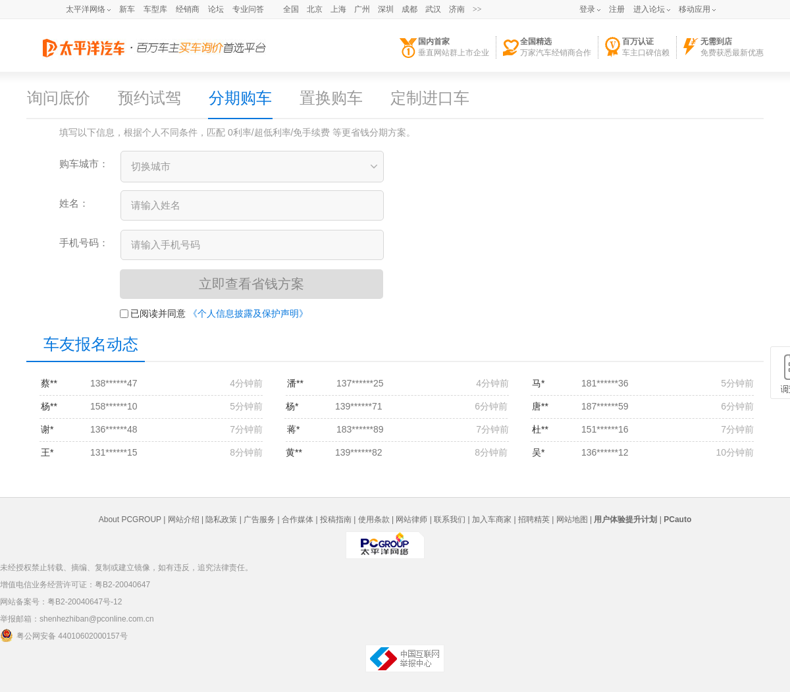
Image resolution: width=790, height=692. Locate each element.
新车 (127, 9)
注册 (617, 9)
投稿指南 (336, 519)
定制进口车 (429, 98)
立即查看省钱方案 (251, 284)
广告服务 (259, 519)
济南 (457, 9)
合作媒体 (297, 519)
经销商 (187, 9)
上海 (338, 9)
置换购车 (331, 98)
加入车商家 (492, 519)
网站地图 (572, 519)
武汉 (433, 9)
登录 (587, 9)
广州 (362, 9)
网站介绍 (183, 519)
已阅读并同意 (153, 313)
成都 (409, 9)
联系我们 (449, 519)
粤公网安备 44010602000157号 (64, 635)
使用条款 (374, 519)
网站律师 (411, 519)
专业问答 (248, 9)
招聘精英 (534, 519)
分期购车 (240, 98)
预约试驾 (149, 98)
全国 (291, 9)
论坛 (216, 9)
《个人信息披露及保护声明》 (248, 313)
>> (477, 9)
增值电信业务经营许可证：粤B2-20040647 (75, 584)
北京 (315, 9)
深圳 (386, 9)
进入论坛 (649, 9)
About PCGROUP (130, 519)
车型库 (155, 9)
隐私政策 (221, 519)
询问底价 (58, 98)
